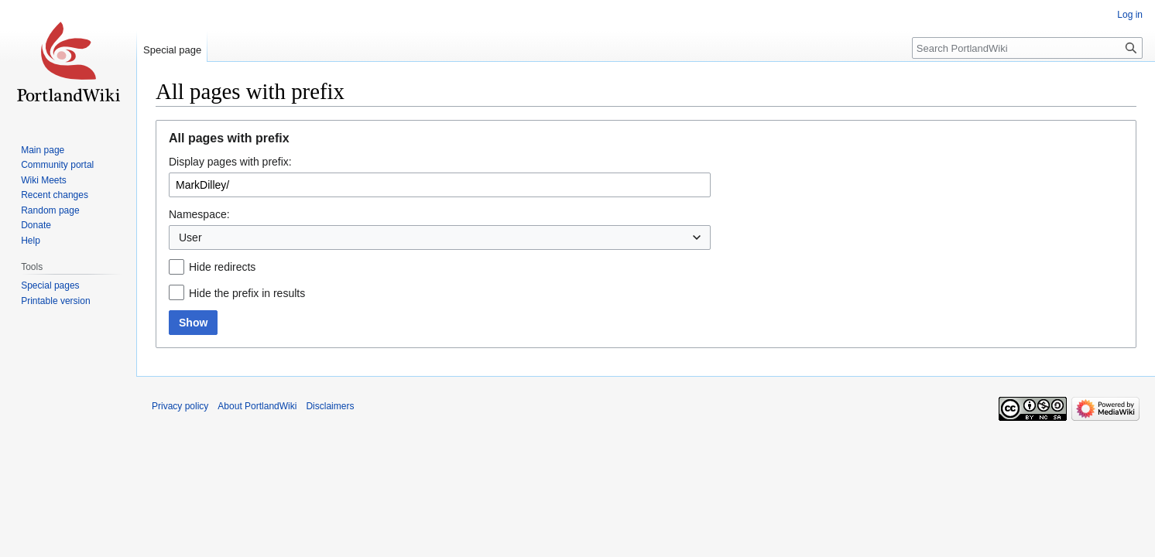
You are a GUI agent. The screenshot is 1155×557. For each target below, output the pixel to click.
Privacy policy (180, 406)
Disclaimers (330, 406)
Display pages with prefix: (230, 161)
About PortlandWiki (257, 406)
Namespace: (199, 214)
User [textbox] (190, 237)
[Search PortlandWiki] (1027, 48)
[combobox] (440, 237)
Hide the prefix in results (247, 293)
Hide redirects (222, 267)
